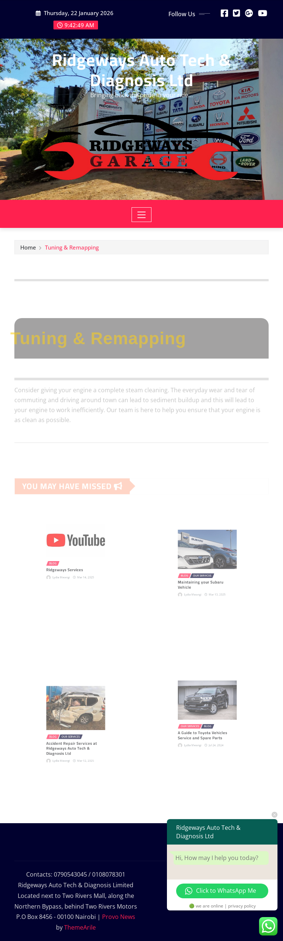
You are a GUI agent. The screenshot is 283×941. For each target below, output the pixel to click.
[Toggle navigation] (142, 214)
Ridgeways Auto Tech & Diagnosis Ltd (141, 70)
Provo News (118, 917)
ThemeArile (80, 927)
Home (28, 249)
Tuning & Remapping (72, 249)
